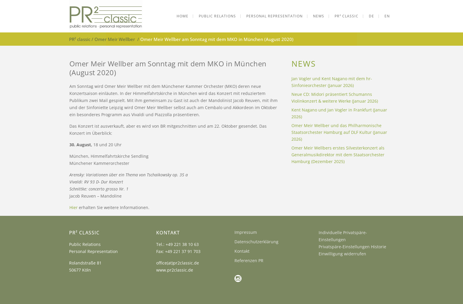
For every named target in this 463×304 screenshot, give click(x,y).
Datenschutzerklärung (256, 241)
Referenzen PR (248, 260)
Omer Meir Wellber (114, 39)
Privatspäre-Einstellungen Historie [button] (352, 246)
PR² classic (79, 39)
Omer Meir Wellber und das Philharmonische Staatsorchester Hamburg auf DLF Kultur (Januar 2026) (339, 132)
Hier (74, 207)
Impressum (245, 232)
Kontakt (242, 251)
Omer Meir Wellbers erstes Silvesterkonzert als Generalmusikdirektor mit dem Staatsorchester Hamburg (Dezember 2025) (337, 154)
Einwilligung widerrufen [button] (342, 254)
